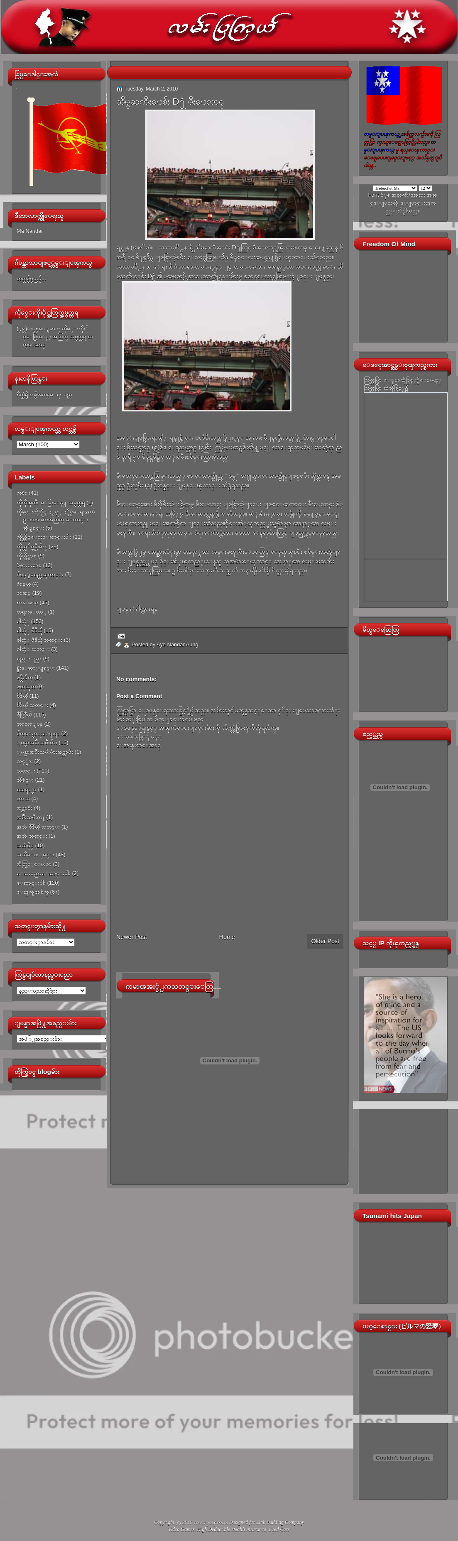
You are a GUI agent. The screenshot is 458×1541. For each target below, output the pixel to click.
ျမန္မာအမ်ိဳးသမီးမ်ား (37, 742)
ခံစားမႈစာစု (29, 565)
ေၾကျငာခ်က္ (33, 892)
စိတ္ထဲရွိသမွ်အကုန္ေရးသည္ (44, 394)
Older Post (325, 941)
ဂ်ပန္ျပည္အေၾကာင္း (40, 574)
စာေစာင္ (27, 602)
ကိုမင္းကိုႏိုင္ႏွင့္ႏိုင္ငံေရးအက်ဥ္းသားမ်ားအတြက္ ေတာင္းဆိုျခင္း (56, 520)
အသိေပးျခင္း (35, 854)
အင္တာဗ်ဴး (24, 808)
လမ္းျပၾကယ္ (210, 1522)
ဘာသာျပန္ (30, 724)
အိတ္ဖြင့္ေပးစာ (34, 864)
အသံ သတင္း (32, 836)
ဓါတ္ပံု (23, 621)
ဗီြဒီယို (24, 715)
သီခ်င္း (25, 780)
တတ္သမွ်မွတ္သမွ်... (31, 278)
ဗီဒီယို (22, 696)
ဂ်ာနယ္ (24, 584)
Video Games (181, 1529)
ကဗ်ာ (22, 493)
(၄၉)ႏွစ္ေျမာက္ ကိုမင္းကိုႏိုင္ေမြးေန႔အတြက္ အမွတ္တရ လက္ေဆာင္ (55, 336)
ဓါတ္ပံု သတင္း (33, 649)
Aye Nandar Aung (177, 644)
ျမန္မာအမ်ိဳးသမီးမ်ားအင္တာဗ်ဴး (45, 752)
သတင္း (26, 771)
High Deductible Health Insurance (231, 1529)
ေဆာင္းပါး (31, 883)
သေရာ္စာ (27, 789)
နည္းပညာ (29, 659)
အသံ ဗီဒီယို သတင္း (38, 827)
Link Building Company (280, 1522)
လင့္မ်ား (25, 761)
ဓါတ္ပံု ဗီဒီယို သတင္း (39, 640)
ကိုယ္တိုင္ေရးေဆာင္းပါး (44, 537)
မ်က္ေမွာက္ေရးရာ (38, 733)
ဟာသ (23, 798)
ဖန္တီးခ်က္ (25, 677)
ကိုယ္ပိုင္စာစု (27, 556)
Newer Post (131, 937)
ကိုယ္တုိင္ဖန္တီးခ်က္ (32, 546)
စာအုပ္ (24, 593)
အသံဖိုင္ (25, 845)
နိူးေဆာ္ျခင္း (36, 668)
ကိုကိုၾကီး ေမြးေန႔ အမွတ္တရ (51, 502)
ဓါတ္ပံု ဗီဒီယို (29, 630)
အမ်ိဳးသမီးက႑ (31, 817)
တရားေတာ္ (32, 612)
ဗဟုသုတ (26, 686)
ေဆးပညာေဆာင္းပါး (44, 873)
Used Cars (279, 1529)
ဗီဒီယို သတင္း (32, 705)
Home (227, 937)
